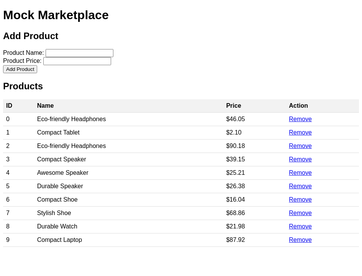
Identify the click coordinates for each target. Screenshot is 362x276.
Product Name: (23, 52)
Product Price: (22, 61)
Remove (300, 119)
